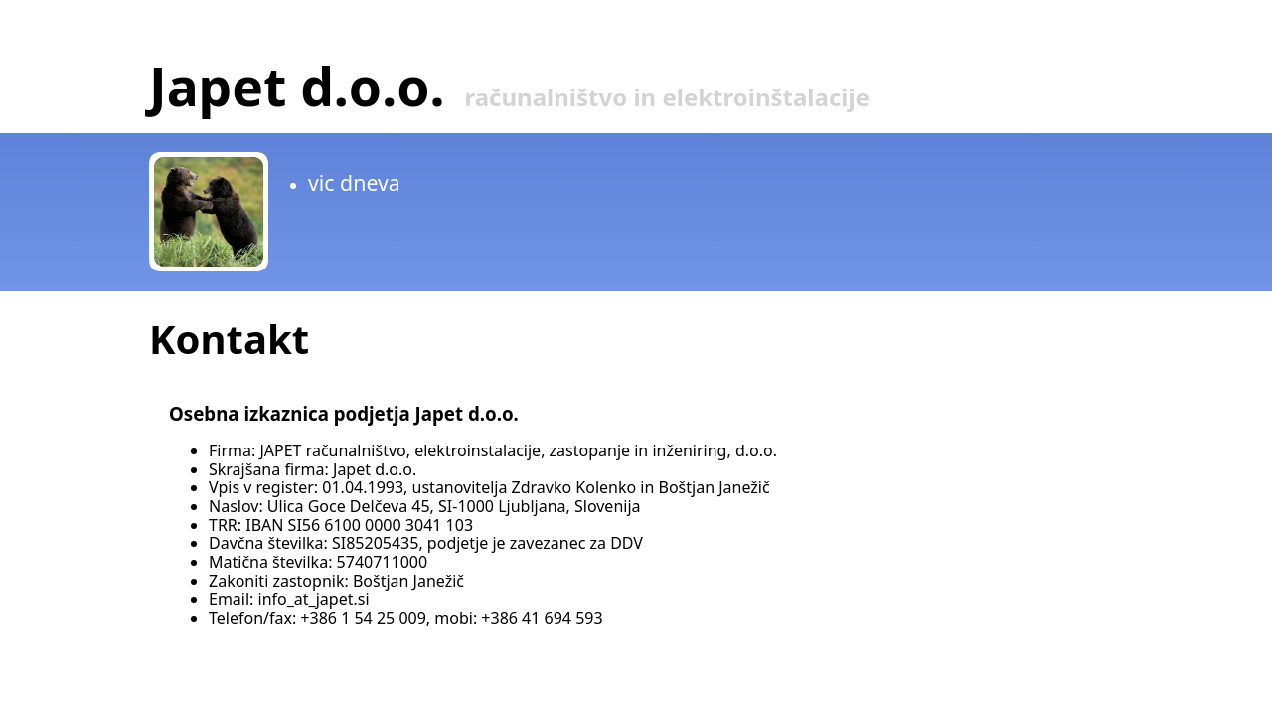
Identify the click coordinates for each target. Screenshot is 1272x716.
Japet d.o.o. (296, 86)
